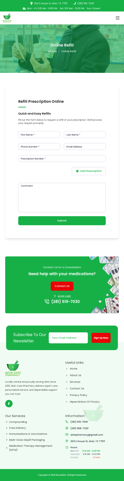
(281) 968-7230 (79, 428)
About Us (75, 375)
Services (75, 382)
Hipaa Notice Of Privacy (85, 402)
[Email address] (68, 337)
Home (52, 51)
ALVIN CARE (64, 296)
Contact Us (77, 388)
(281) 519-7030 (84, 3)
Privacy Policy (78, 395)
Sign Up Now (102, 338)
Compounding (18, 422)
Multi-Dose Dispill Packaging (27, 440)
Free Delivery (17, 428)
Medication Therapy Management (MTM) (30, 448)
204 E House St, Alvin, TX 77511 (87, 441)
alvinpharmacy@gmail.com (86, 434)
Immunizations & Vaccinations (28, 434)
